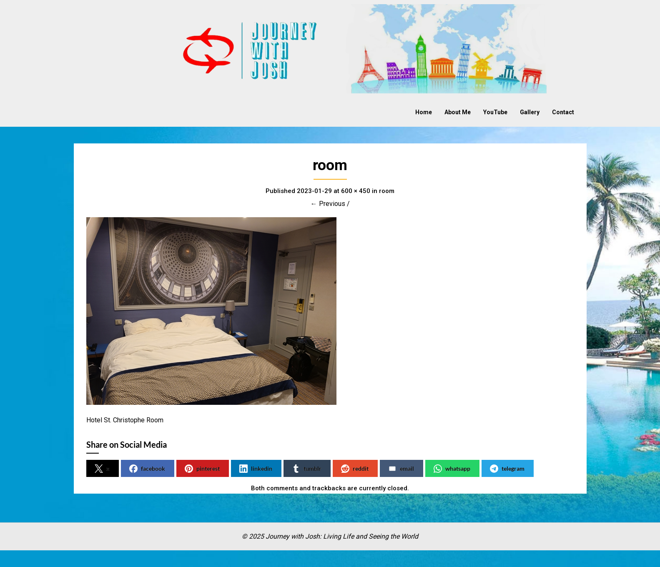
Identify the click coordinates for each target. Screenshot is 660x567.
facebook (147, 468)
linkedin (255, 468)
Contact (563, 112)
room (386, 191)
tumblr (306, 468)
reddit (355, 468)
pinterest (202, 468)
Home (423, 112)
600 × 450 (355, 191)
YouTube (495, 112)
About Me (457, 112)
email (401, 468)
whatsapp (452, 468)
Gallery (530, 112)
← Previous (328, 204)
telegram (507, 468)
